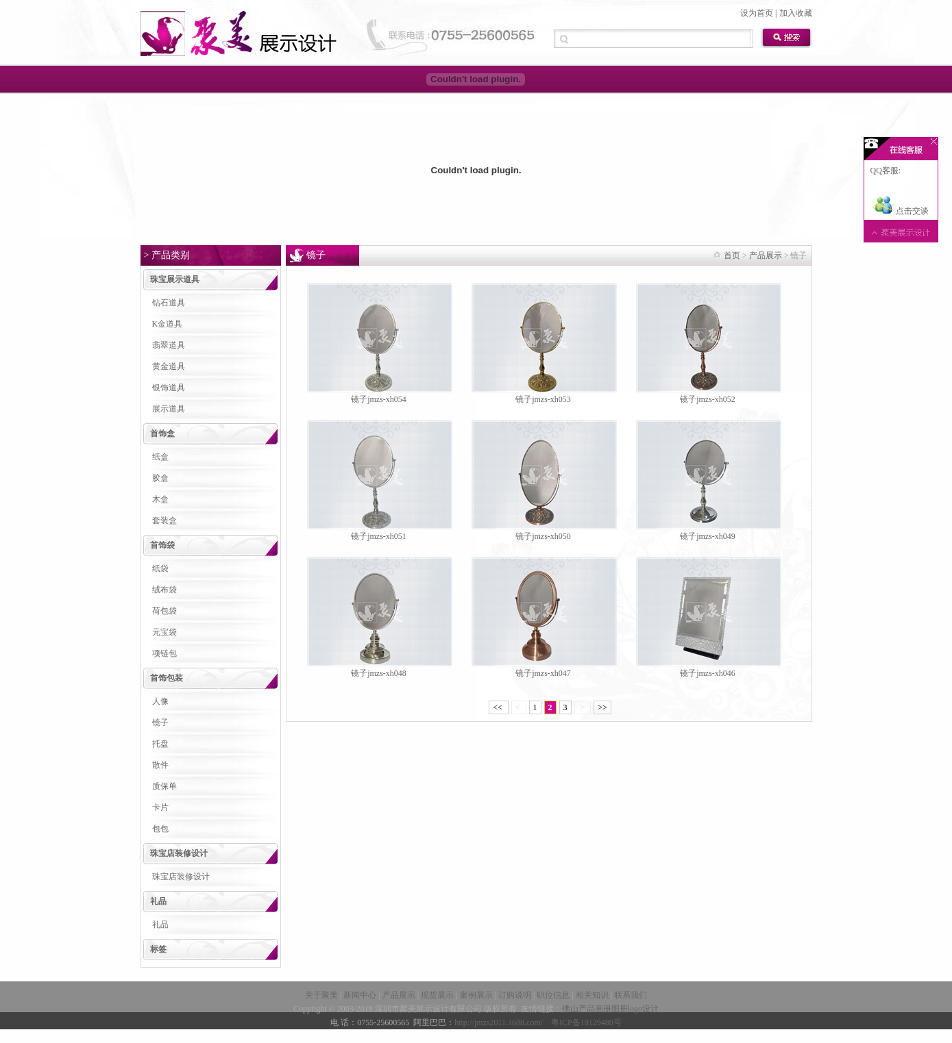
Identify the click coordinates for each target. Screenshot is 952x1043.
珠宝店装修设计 (179, 853)
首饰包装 (166, 678)
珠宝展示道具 (174, 279)
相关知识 (592, 995)
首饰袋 (162, 545)
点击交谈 (901, 211)
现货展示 (437, 995)
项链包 (164, 653)
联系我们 (630, 995)
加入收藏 (795, 13)
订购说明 (514, 995)
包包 (160, 828)
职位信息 (553, 995)
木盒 (160, 499)
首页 (732, 255)
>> (602, 707)
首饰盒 (162, 433)
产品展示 (765, 255)
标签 (158, 949)
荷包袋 (164, 611)
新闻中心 (359, 995)
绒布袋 (164, 589)
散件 (160, 765)
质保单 (164, 786)
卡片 (160, 807)
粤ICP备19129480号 (586, 1022)
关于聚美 (321, 995)
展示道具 (168, 409)
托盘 (160, 744)
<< (498, 707)
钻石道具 (168, 302)
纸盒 (160, 457)
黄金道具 (168, 366)
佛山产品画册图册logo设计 (610, 1009)
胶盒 (160, 478)
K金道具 (167, 324)
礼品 (158, 901)
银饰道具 (168, 387)
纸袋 (160, 568)
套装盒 (164, 520)
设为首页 (756, 13)
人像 (160, 701)
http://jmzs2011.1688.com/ (498, 1022)
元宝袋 (164, 632)
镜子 (160, 722)
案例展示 (476, 995)
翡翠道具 (168, 345)
